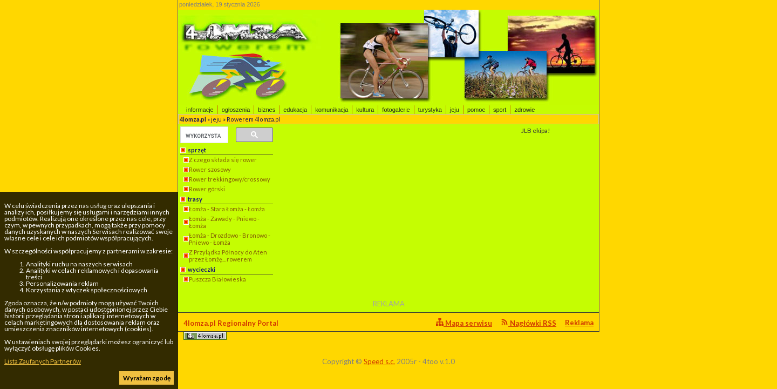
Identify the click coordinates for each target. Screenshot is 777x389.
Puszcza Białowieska (217, 279)
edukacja (295, 109)
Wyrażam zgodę (147, 378)
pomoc (476, 109)
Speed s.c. (379, 361)
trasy (195, 199)
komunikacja (331, 109)
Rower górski (207, 188)
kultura (365, 109)
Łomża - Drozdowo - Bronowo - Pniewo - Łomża (229, 239)
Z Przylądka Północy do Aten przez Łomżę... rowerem (228, 256)
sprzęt (197, 149)
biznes (266, 109)
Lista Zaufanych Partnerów (42, 361)
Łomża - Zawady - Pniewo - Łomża (224, 222)
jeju (454, 109)
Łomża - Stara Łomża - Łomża (227, 208)
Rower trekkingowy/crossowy (229, 179)
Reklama (579, 322)
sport (499, 109)
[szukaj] (203, 135)
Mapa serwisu (464, 322)
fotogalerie (396, 109)
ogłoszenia (236, 109)
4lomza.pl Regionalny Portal (230, 329)
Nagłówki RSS (528, 322)
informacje (200, 109)
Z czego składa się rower (223, 159)
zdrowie (524, 109)
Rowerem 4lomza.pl (254, 119)
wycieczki (201, 269)
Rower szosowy (210, 169)
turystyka (430, 109)
